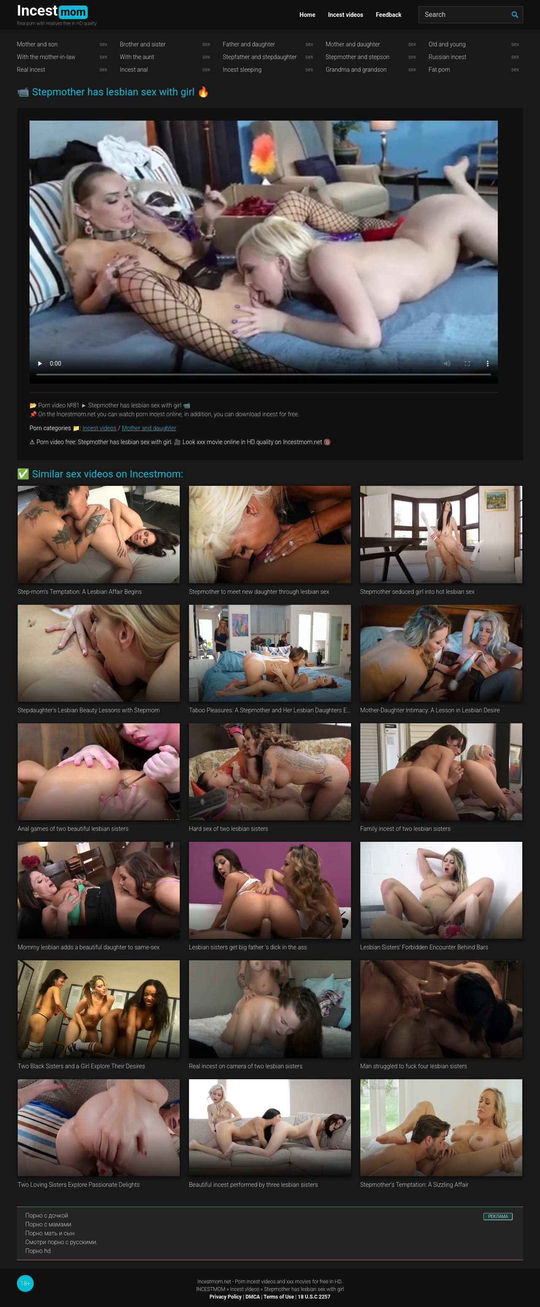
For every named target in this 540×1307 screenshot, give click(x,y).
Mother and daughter (353, 44)
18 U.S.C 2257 (314, 1297)
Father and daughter (249, 44)
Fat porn (439, 69)
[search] (514, 14)
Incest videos (345, 14)
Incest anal (134, 69)
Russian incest (447, 57)
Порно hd (38, 1251)
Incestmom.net (214, 1282)
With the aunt (137, 57)
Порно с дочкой (46, 1215)
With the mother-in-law (46, 57)
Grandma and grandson (356, 69)
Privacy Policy (226, 1297)
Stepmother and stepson (357, 57)
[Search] (470, 14)
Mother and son (37, 44)
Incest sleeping (242, 69)
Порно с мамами (48, 1224)
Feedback (389, 14)
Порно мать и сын (50, 1233)
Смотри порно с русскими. (61, 1242)
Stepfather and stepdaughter (260, 57)
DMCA (253, 1297)
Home (307, 14)
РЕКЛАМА (498, 1216)
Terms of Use (279, 1297)
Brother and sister (143, 44)
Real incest (31, 69)
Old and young (447, 44)
